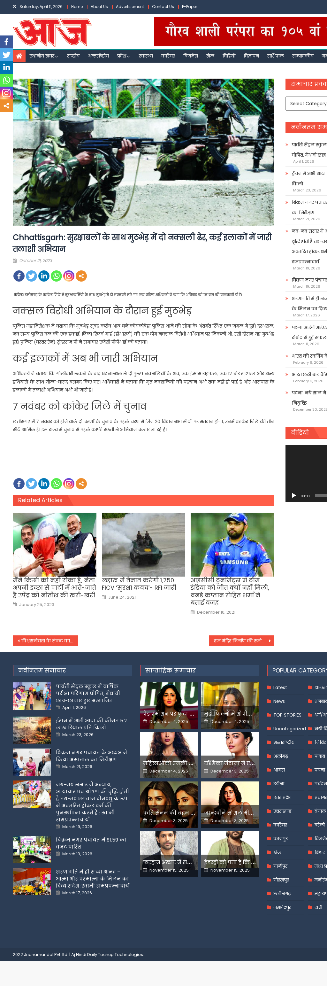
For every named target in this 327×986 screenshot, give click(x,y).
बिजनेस (190, 56)
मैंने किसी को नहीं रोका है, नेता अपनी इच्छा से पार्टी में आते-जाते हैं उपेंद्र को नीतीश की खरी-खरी (54, 588)
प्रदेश (121, 56)
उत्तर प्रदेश (282, 797)
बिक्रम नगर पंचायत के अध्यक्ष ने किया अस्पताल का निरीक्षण (91, 756)
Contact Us (163, 6)
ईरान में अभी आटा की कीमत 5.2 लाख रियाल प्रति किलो (91, 724)
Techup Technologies (120, 954)
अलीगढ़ (280, 756)
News (279, 701)
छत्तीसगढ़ (282, 893)
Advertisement (130, 6)
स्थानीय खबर (42, 56)
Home (77, 6)
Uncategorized (289, 729)
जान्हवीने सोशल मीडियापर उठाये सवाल (250, 813)
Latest (280, 687)
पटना (320, 770)
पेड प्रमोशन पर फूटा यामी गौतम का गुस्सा (191, 714)
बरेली (320, 825)
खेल (210, 56)
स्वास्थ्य (146, 56)
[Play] (294, 496)
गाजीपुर (280, 866)
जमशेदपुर (282, 907)
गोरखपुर (281, 880)
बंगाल (320, 811)
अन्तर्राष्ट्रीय (98, 56)
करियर (168, 56)
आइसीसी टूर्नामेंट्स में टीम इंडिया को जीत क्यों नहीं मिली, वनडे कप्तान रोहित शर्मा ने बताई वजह (230, 592)
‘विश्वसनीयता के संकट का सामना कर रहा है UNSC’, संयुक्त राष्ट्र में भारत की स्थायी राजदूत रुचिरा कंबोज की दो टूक (49, 641)
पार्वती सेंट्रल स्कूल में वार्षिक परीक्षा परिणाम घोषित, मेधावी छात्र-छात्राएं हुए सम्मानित (88, 693)
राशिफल (275, 56)
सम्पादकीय (303, 56)
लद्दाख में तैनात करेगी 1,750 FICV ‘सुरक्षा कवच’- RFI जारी (139, 584)
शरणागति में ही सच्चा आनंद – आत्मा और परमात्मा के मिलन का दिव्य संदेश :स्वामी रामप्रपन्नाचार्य (92, 878)
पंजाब (320, 756)
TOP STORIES (287, 715)
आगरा (279, 770)
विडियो (229, 56)
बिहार (320, 852)
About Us (99, 6)
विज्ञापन (251, 56)
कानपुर (280, 838)
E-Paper (189, 6)
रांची (318, 907)
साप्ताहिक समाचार (170, 670)
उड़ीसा (278, 783)
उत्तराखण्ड (282, 811)
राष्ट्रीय (73, 56)
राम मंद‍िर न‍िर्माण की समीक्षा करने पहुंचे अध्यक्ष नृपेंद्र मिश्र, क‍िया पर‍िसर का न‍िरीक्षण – (244, 641)
